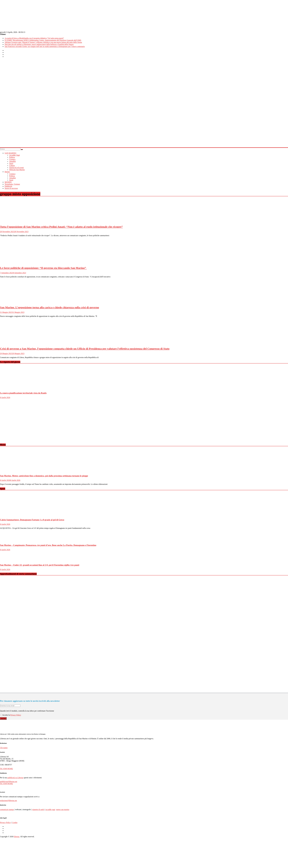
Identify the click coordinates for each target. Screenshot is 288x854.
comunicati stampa (7, 809)
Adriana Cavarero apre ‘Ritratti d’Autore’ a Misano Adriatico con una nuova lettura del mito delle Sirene (43, 42)
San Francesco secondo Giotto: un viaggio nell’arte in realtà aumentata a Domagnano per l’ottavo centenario (45, 46)
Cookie (14, 822)
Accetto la (5, 715)
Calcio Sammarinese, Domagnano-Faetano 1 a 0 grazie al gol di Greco (32, 520)
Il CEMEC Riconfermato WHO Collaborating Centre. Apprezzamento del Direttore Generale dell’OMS (43, 40)
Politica (12, 157)
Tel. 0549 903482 (6, 769)
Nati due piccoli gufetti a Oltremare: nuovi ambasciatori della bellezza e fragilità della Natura (39, 44)
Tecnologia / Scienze (12, 184)
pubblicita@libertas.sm (8, 782)
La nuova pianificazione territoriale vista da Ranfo (23, 393)
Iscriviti (3, 718)
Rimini (7, 172)
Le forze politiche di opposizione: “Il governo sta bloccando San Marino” (43, 267)
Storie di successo (11, 188)
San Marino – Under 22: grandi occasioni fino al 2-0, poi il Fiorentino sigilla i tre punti (39, 565)
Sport (11, 163)
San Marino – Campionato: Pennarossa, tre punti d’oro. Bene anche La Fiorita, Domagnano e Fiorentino (48, 545)
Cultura (12, 165)
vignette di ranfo (38, 809)
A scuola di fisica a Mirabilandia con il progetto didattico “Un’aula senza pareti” (34, 38)
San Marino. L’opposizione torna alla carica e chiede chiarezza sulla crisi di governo (49, 307)
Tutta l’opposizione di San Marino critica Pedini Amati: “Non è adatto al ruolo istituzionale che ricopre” (61, 226)
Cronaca (12, 159)
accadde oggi (50, 809)
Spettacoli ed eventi (16, 168)
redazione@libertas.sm (8, 801)
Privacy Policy (15, 715)
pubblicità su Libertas (15, 778)
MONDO (8, 182)
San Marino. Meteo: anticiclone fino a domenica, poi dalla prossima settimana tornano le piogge (44, 476)
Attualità (12, 161)
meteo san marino (62, 809)
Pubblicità (8, 186)
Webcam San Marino (17, 170)
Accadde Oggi (14, 155)
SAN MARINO (10, 153)
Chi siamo (3, 748)
